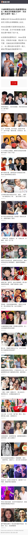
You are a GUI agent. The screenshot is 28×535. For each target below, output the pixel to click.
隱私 (14, 532)
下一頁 (14, 83)
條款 (12, 532)
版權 (17, 532)
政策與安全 (7, 532)
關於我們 (3, 532)
